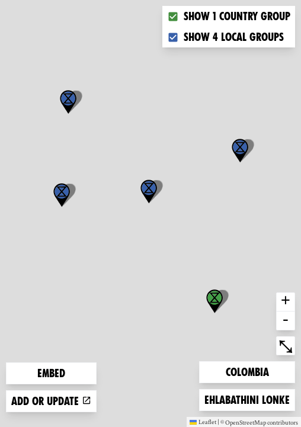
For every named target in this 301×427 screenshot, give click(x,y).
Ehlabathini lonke (247, 398)
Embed (51, 373)
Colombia (247, 371)
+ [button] (285, 301)
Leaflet (203, 422)
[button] (240, 150)
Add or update (51, 401)
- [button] (285, 320)
